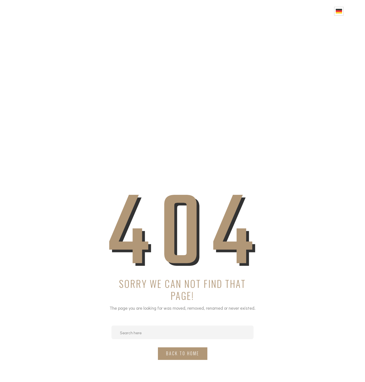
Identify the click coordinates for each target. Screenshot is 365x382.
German (339, 11)
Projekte (242, 11)
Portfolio (274, 11)
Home (185, 11)
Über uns (211, 11)
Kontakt (320, 11)
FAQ (298, 11)
